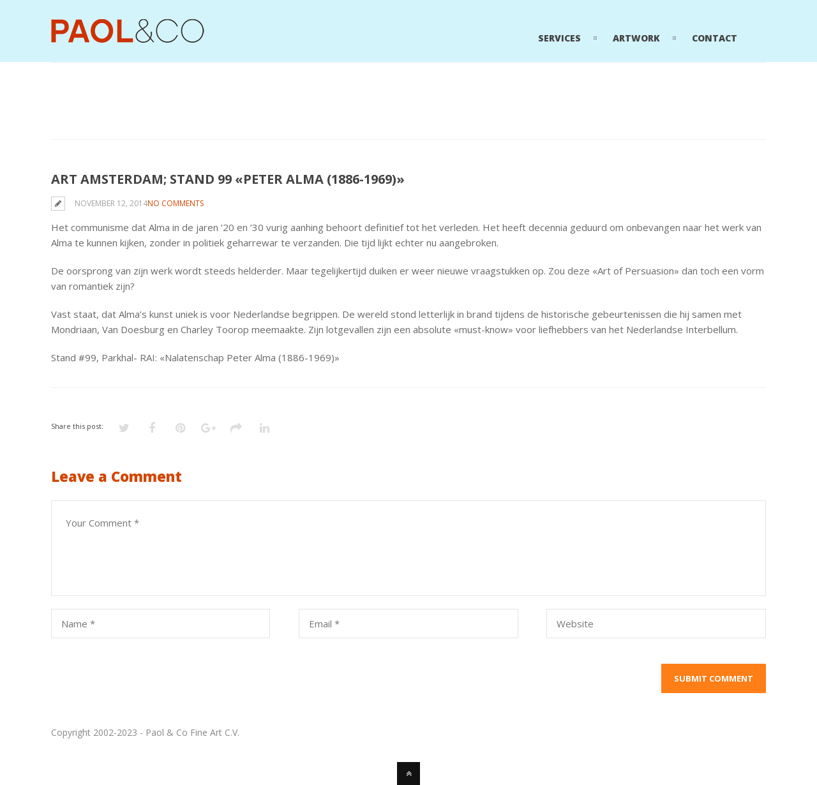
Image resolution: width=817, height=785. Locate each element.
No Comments (175, 203)
